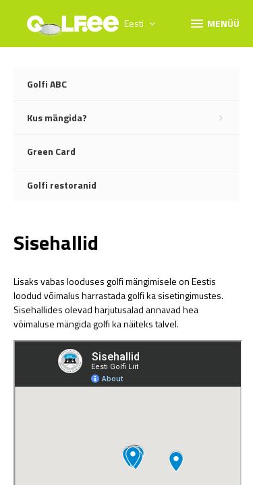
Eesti (139, 23)
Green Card (51, 151)
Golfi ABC (47, 84)
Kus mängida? (133, 118)
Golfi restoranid (61, 185)
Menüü (214, 22)
